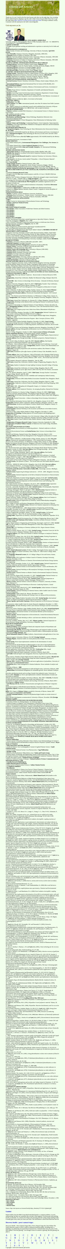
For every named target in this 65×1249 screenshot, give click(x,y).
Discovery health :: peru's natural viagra (19, 1222)
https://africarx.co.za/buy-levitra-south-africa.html (27, 20)
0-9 (17, 1245)
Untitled (8, 1211)
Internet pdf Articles (21, 6)
